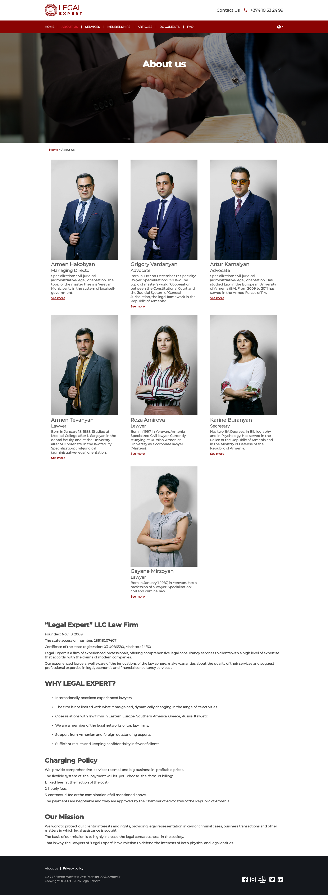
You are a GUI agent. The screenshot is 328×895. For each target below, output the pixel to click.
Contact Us (228, 10)
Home (49, 27)
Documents (169, 27)
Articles (145, 27)
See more (58, 298)
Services (92, 27)
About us (70, 27)
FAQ (190, 27)
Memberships (119, 27)
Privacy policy (73, 868)
